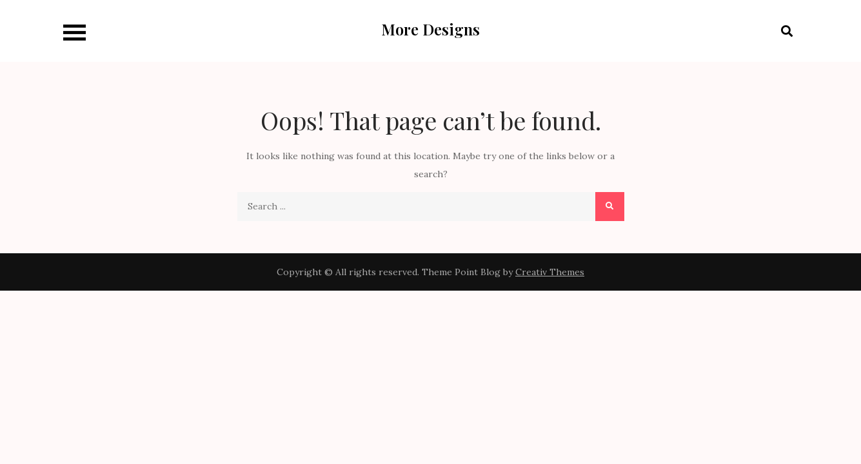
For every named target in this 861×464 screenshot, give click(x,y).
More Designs (430, 29)
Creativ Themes (549, 272)
